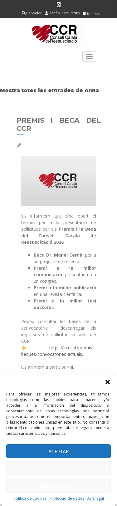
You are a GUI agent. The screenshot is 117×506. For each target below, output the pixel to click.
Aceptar (58, 451)
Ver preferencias (58, 486)
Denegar (58, 468)
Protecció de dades (67, 498)
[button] (108, 382)
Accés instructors (62, 13)
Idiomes (91, 13)
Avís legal (95, 498)
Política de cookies (29, 498)
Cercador (32, 13)
